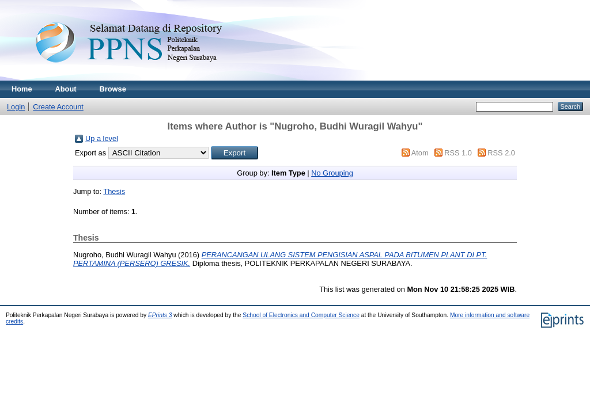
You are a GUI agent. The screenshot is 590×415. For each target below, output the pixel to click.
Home (22, 89)
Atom (420, 153)
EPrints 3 (160, 315)
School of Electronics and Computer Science (301, 315)
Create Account (58, 106)
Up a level (101, 138)
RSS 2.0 (501, 153)
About (66, 89)
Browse (113, 89)
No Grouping (332, 173)
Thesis (114, 191)
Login (16, 106)
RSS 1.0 (458, 153)
